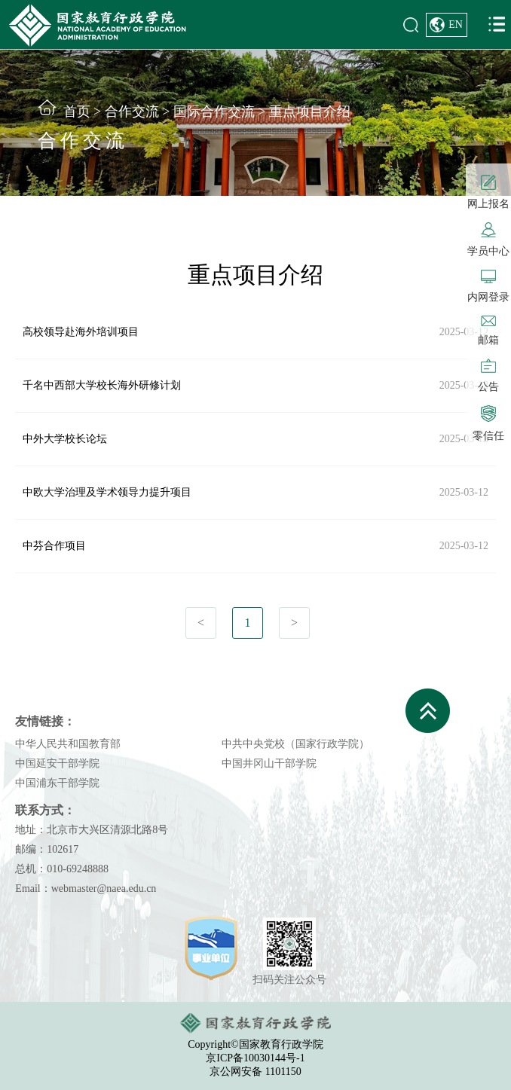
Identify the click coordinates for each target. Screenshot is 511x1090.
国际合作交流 (214, 111)
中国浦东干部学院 (57, 783)
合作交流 (132, 111)
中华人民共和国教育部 (68, 744)
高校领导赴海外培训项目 (81, 331)
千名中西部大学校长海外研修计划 (102, 385)
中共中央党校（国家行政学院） (295, 744)
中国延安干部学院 (57, 763)
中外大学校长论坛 (65, 438)
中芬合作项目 (54, 545)
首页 (76, 111)
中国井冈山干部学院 (269, 763)
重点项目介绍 (309, 111)
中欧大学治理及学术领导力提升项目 (107, 492)
